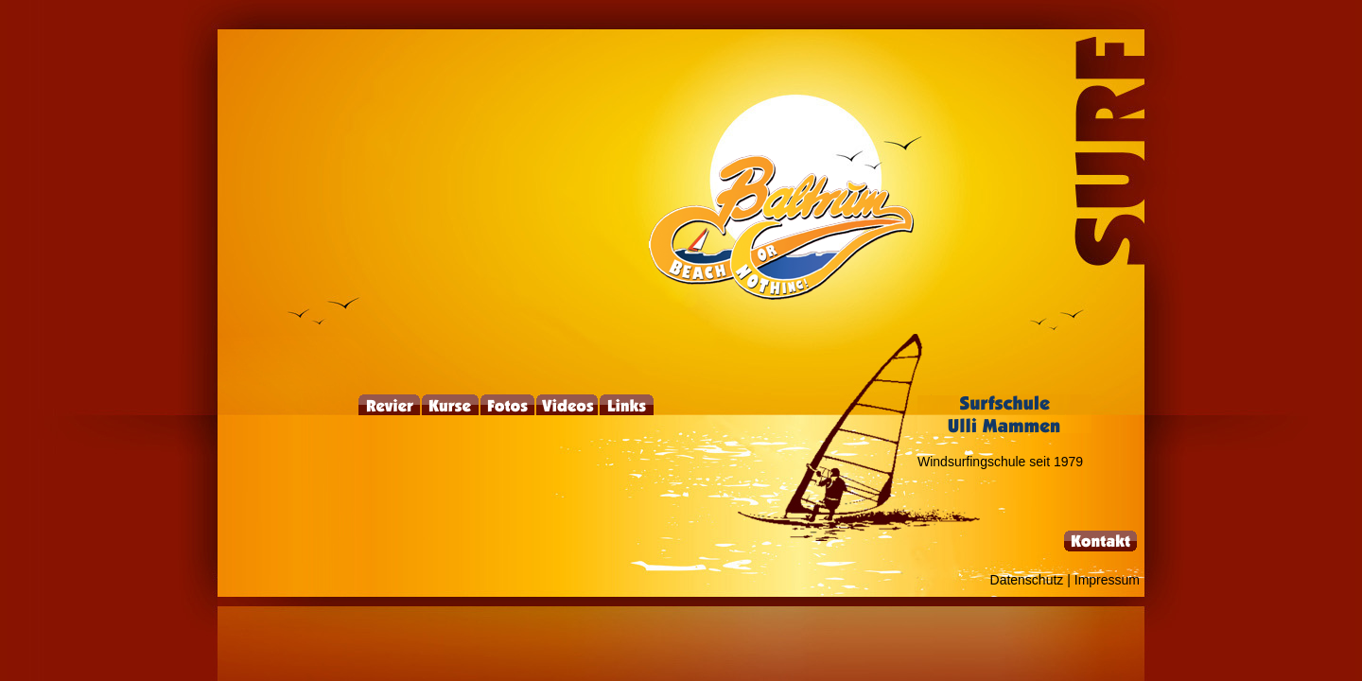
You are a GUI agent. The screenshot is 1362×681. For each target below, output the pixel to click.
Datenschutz (1027, 579)
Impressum (1107, 579)
